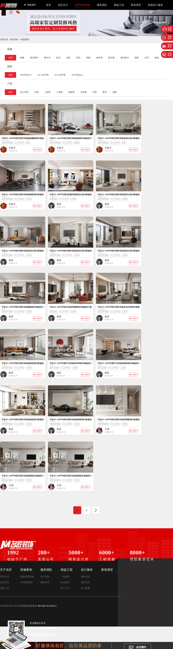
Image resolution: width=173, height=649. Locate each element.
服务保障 (85, 582)
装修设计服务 (155, 5)
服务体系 (45, 582)
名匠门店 (4, 588)
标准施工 (65, 582)
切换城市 (30, 5)
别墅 (114, 92)
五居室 (83, 92)
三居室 (59, 92)
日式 (147, 58)
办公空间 (24, 92)
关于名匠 (6, 569)
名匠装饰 (14, 39)
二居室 (47, 92)
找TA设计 (37, 150)
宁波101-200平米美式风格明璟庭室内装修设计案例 (70, 307)
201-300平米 (60, 75)
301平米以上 (77, 75)
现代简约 (34, 58)
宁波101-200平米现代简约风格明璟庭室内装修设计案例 (118, 420)
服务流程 (85, 576)
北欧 (68, 58)
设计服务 (87, 569)
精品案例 (25, 39)
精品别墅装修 (27, 576)
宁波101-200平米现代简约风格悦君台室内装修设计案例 (118, 195)
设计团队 (45, 576)
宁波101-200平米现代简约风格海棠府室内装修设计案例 (22, 364)
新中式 (47, 58)
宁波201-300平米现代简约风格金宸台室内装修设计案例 (118, 139)
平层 (95, 92)
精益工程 (119, 5)
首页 (48, 5)
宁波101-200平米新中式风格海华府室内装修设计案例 (70, 364)
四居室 (71, 92)
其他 (156, 58)
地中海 (99, 58)
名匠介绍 (4, 576)
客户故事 (85, 588)
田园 (88, 58)
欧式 (58, 58)
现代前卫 (124, 58)
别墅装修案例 (82, 5)
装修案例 (26, 569)
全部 (10, 58)
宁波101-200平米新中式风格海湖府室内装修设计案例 (118, 364)
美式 (78, 58)
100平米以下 (26, 75)
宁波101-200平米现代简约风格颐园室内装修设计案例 (22, 307)
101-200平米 (43, 75)
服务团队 (102, 5)
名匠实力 (63, 5)
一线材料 (65, 576)
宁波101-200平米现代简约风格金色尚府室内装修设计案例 (118, 307)
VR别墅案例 (26, 582)
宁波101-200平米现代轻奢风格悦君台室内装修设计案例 (70, 195)
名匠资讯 (4, 582)
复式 (105, 92)
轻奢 (22, 58)
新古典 (111, 58)
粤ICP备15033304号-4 (47, 606)
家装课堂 (136, 5)
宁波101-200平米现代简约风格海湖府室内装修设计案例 (22, 195)
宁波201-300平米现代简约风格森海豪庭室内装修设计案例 (22, 139)
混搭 (137, 58)
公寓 (36, 92)
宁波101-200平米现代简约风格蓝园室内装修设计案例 (70, 139)
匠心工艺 (65, 588)
